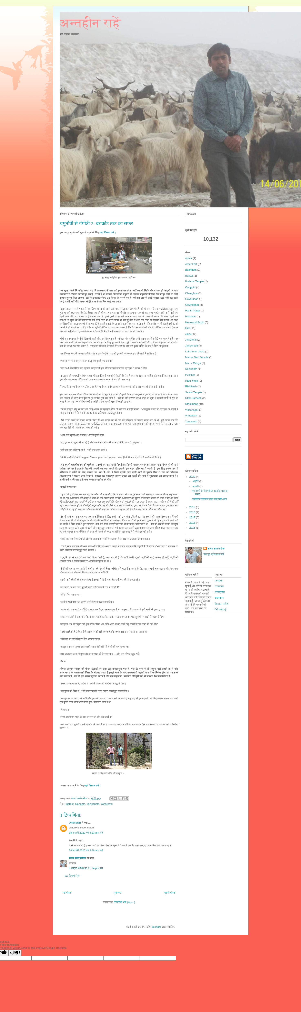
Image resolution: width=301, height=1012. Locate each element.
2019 (192, 507)
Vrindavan (191, 415)
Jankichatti (93, 803)
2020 (192, 476)
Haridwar (190, 316)
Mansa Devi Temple (197, 357)
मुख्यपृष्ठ (117, 892)
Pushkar (190, 374)
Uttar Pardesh (193, 398)
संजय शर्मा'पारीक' (78, 858)
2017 (192, 517)
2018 (192, 512)
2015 (192, 527)
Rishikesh (191, 386)
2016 (192, 522)
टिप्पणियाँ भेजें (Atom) (124, 902)
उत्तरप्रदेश (220, 592)
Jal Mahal (191, 339)
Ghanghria (191, 293)
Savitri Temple (193, 392)
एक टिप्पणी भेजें (72, 875)
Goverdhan (191, 298)
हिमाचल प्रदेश (221, 603)
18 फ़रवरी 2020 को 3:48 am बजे (86, 850)
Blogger (156, 926)
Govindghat (192, 304)
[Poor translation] (14, 952)
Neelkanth (191, 368)
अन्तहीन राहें (90, 23)
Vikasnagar (192, 409)
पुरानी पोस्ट (169, 892)
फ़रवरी (195, 486)
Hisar (188, 328)
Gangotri (80, 803)
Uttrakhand (191, 403)
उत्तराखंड (219, 586)
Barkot (70, 803)
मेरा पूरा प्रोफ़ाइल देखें (213, 554)
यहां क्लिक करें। (108, 232)
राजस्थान (219, 597)
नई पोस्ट (67, 892)
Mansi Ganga (193, 363)
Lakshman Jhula (195, 351)
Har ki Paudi (192, 310)
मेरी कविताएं (220, 609)
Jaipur (188, 333)
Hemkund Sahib (194, 322)
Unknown (75, 822)
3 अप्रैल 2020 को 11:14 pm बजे (86, 868)
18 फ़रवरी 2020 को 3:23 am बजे (86, 832)
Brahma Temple (194, 281)
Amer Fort (191, 264)
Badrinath (191, 269)
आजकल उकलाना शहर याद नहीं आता (209, 499)
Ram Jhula (191, 380)
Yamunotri (107, 803)
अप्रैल (195, 481)
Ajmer (188, 258)
